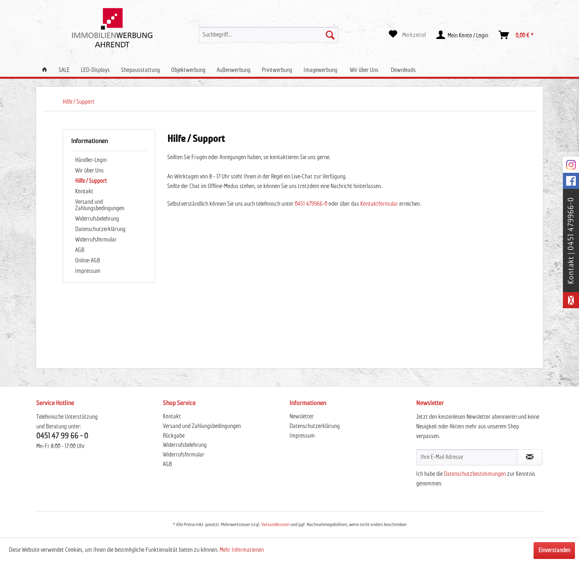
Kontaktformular (379, 204)
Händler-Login (91, 160)
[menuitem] (269, 35)
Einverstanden (554, 550)
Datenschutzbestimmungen (475, 474)
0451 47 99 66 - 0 (62, 436)
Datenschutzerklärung (100, 229)
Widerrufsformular (96, 240)
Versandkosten (275, 524)
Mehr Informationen (242, 550)
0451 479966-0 (311, 204)
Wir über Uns (89, 171)
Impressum (88, 271)
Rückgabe (174, 436)
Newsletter (302, 417)
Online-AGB (87, 261)
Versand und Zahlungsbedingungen (99, 205)
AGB (79, 250)
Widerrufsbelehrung (97, 219)
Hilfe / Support (91, 181)
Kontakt (84, 191)
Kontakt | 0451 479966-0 (571, 240)
